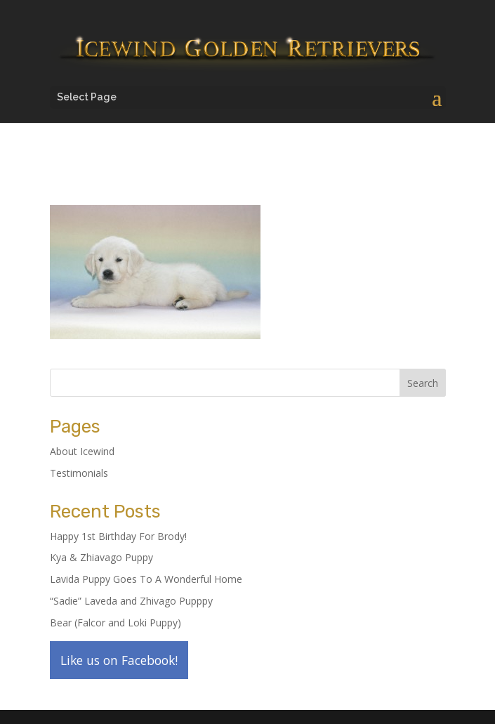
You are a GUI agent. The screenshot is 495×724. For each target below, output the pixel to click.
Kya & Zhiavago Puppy (101, 557)
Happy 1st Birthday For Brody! (118, 536)
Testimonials (79, 473)
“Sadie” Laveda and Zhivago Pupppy (131, 600)
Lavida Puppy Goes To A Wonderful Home (146, 579)
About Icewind (82, 451)
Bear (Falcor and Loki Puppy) (115, 622)
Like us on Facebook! (119, 660)
